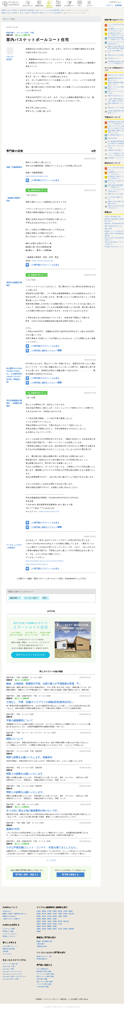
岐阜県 (39, 919)
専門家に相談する (44, 965)
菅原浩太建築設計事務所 (14, 283)
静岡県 (44, 919)
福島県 (71, 911)
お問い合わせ (83, 999)
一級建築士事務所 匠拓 (13, 199)
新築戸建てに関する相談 (44, 971)
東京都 (65, 913)
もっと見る (51, 860)
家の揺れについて (113, 58)
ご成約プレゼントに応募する (11, 919)
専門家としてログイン (9, 936)
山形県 (65, 911)
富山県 (44, 916)
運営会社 (63, 999)
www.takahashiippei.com (37, 176)
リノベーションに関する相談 (45, 974)
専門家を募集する (70, 875)
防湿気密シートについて (116, 158)
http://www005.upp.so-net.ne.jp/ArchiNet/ (45, 561)
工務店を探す (41, 944)
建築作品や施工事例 (9, 949)
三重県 (55, 919)
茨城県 (39, 913)
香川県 (44, 926)
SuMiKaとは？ (7, 911)
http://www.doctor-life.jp (36, 564)
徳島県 (39, 926)
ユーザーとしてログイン (10, 934)
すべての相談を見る (43, 969)
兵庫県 (55, 921)
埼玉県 (9, 59)
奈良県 (60, 921)
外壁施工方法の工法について (114, 247)
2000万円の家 (112, 138)
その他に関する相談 (43, 986)
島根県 (44, 924)
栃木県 (44, 913)
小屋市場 (5, 951)
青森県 (44, 911)
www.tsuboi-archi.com (49, 511)
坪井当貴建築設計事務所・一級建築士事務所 (14, 403)
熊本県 (55, 929)
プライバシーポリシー (51, 999)
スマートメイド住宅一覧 (10, 964)
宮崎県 (65, 929)
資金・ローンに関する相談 (45, 981)
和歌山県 (66, 921)
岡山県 (49, 924)
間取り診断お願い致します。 (114, 226)
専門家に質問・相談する (26, 875)
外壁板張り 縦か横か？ (115, 150)
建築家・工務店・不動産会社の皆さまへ (15, 913)
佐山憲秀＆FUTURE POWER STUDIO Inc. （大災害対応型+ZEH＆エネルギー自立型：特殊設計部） (14, 375)
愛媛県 (49, 926)
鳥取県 (39, 924)
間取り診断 (108, 228)
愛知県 (49, 919)
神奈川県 (71, 913)
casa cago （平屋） (9, 969)
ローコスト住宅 (22, 33)
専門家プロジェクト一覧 (44, 956)
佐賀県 (44, 929)
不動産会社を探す (42, 946)
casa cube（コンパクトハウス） (12, 971)
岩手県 (49, 911)
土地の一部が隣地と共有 (113, 216)
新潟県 (39, 916)
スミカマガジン (7, 954)
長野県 (65, 916)
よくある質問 (73, 999)
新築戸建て (10, 33)
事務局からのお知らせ (9, 916)
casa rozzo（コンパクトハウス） (13, 974)
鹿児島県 (71, 929)
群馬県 (49, 913)
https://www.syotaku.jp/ (42, 261)
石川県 (49, 916)
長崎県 (49, 929)
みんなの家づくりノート (10, 946)
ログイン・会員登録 (114, 5)
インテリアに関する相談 (44, 984)
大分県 (60, 929)
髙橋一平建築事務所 (14, 167)
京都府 (44, 921)
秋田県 (60, 911)
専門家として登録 (8, 931)
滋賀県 (39, 921)
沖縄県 (39, 931)
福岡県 (39, 929)
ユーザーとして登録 (9, 928)
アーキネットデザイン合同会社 (14, 546)
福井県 (55, 916)
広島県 (55, 924)
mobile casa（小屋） (9, 966)
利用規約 (39, 999)
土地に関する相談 (42, 979)
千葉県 (60, 913)
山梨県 (60, 916)
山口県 (60, 924)
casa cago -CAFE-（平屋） (11, 979)
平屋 (32, 33)
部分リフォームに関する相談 (45, 976)
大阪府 (49, 921)
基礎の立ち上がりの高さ (116, 55)
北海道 (39, 911)
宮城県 (55, 911)
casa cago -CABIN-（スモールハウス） (15, 976)
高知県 (55, 926)
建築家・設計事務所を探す (45, 941)
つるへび (9, 57)
